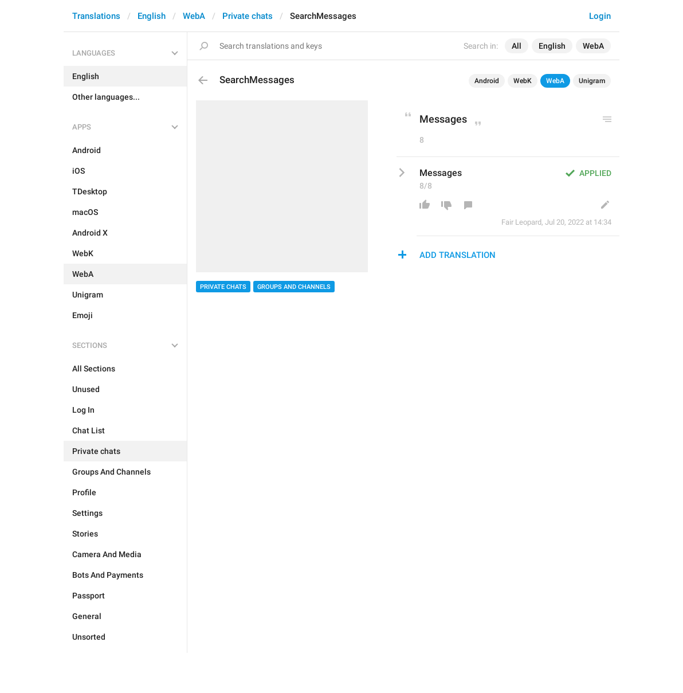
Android (486, 81)
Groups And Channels (294, 287)
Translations (96, 16)
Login (600, 16)
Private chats (247, 16)
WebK (522, 81)
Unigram (592, 81)
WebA (194, 16)
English (152, 16)
